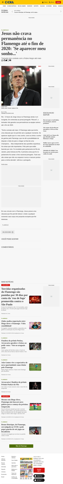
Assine (58, 2)
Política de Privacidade (14, 477)
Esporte (36, 6)
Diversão (29, 6)
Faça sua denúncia (13, 473)
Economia (49, 6)
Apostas (13, 463)
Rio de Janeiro (22, 6)
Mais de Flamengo (21, 446)
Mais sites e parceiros (14, 466)
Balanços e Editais (14, 470)
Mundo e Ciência (13, 457)
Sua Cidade (14, 460)
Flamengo (5, 30)
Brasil (55, 6)
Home (4, 6)
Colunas (42, 6)
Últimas (4, 11)
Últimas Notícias (11, 6)
